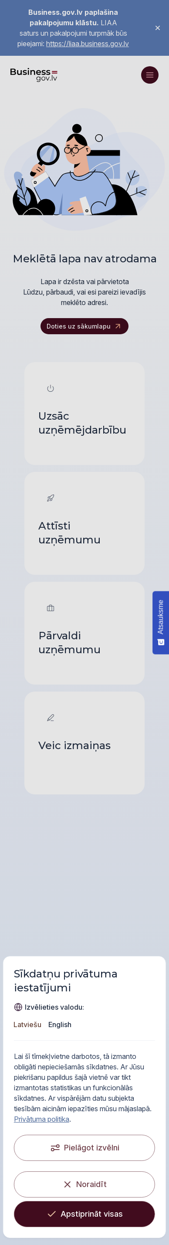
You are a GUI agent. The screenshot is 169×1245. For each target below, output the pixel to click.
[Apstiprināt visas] (84, 1214)
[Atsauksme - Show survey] (160, 622)
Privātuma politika (41, 1119)
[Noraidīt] (84, 1184)
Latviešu (28, 1024)
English (60, 1024)
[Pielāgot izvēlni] (84, 1148)
